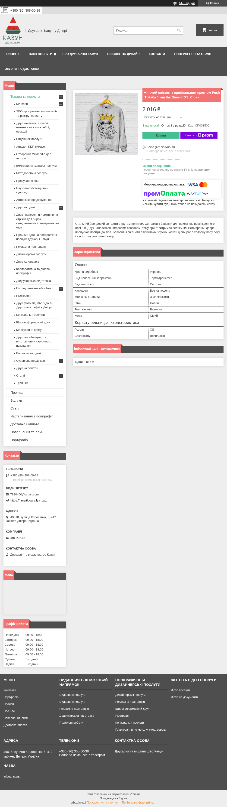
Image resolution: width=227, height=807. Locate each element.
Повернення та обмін (192, 54)
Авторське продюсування (33, 200)
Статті (20, 375)
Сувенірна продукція (30, 360)
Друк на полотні (27, 368)
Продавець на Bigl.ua (113, 798)
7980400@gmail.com (24, 494)
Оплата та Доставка (22, 69)
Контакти (157, 54)
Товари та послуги (25, 96)
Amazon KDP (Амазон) (31, 146)
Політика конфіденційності (139, 802)
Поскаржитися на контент (103, 802)
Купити (161, 135)
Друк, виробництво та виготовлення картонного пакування (33, 341)
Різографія (23, 295)
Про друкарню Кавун (80, 54)
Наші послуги (40, 54)
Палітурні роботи (71, 722)
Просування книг (28, 180)
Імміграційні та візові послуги (36, 165)
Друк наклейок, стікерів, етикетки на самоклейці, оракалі (33, 127)
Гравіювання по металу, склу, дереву (141, 729)
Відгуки (16, 400)
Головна (12, 54)
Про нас (16, 392)
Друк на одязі (25, 207)
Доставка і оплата (24, 424)
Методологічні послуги (31, 173)
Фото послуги (180, 690)
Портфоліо (19, 440)
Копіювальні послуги (30, 314)
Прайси (8, 704)
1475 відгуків (187, 3)
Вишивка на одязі (28, 353)
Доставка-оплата (15, 725)
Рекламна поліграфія (31, 246)
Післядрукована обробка (33, 288)
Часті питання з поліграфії (31, 416)
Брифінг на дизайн (123, 54)
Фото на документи (184, 697)
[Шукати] (179, 30)
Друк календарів (27, 261)
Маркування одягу (29, 330)
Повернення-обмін (16, 718)
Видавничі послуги (29, 139)
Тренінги (22, 383)
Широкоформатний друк (33, 322)
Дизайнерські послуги (31, 254)
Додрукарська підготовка (33, 281)
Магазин (22, 104)
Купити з (199, 135)
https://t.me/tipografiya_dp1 (28, 500)
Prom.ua (135, 794)
